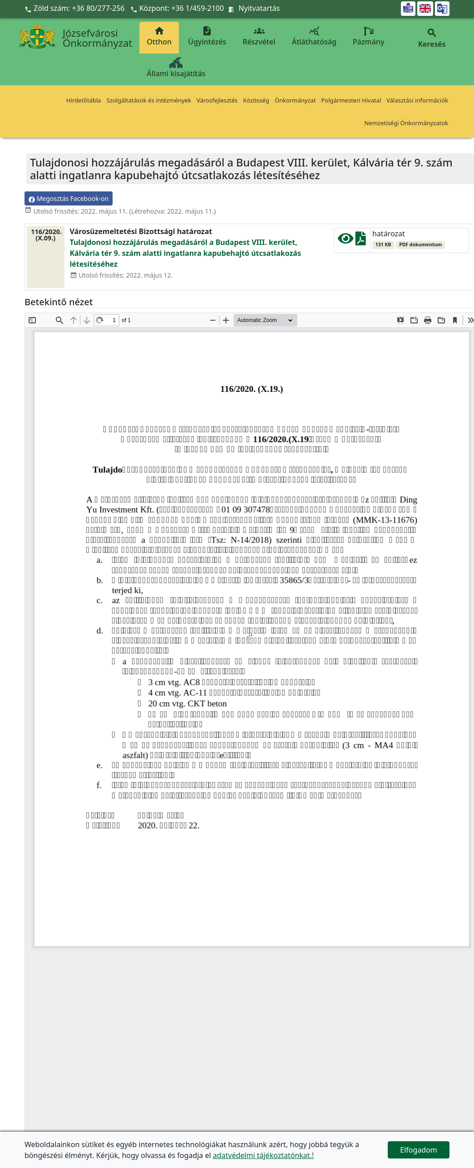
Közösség (256, 100)
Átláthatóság (314, 36)
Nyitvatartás (259, 8)
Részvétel (259, 36)
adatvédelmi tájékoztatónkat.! (263, 1155)
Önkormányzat (295, 100)
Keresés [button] (431, 38)
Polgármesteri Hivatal (351, 100)
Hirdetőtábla (83, 100)
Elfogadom (418, 1150)
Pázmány (368, 36)
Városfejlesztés (217, 100)
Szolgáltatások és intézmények (149, 100)
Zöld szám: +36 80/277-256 (76, 8)
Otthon (159, 36)
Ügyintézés (207, 36)
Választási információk (417, 100)
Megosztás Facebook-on (69, 198)
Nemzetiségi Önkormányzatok (406, 123)
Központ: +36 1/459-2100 (181, 8)
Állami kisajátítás (176, 67)
